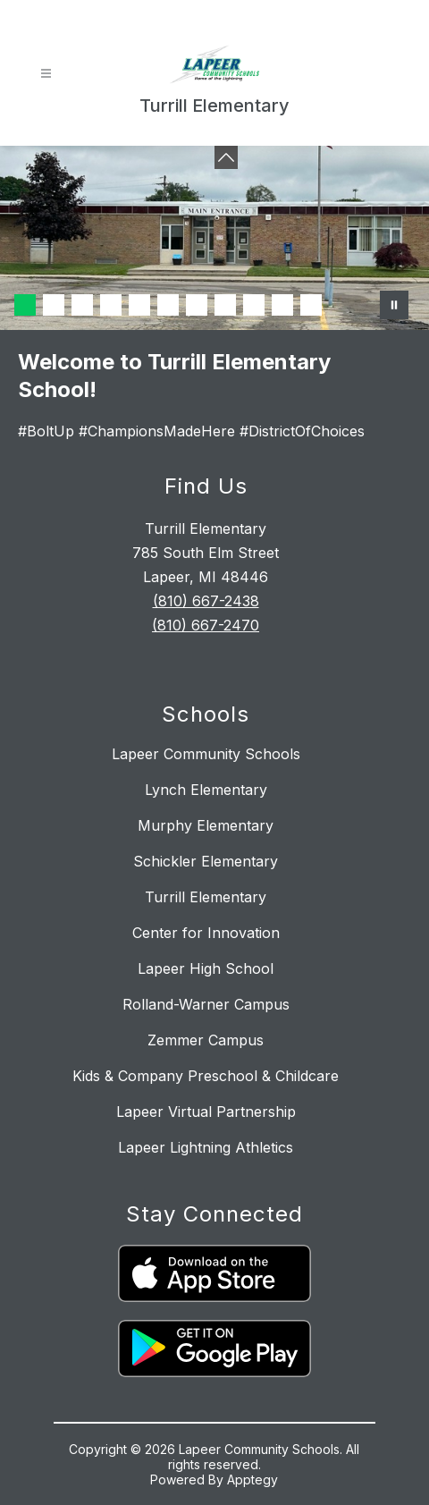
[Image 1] (25, 305)
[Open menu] (46, 73)
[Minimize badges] (226, 157)
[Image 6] (168, 305)
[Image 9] (254, 305)
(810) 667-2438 (206, 601)
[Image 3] (82, 305)
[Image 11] (311, 305)
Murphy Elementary (205, 825)
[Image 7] (196, 305)
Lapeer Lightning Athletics (205, 1147)
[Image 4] (111, 305)
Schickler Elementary (205, 861)
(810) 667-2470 (205, 625)
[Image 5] (139, 305)
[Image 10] (282, 305)
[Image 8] (225, 305)
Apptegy (252, 1479)
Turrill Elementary (205, 897)
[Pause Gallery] (394, 305)
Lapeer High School (205, 968)
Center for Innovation (206, 933)
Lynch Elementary (206, 790)
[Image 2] (53, 305)
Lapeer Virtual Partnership (206, 1111)
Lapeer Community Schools (206, 754)
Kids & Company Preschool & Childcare (205, 1076)
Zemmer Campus (205, 1040)
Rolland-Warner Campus (206, 1004)
